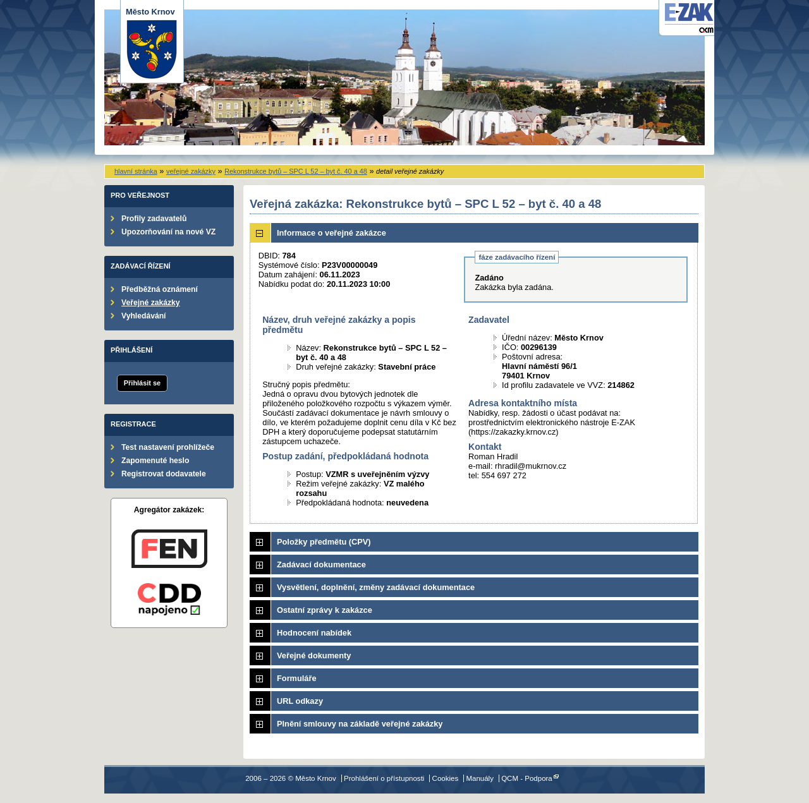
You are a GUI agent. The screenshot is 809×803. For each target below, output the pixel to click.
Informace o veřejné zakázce (331, 233)
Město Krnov (152, 43)
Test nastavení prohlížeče (167, 447)
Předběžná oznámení (159, 289)
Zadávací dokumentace (321, 564)
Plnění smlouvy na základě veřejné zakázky (359, 723)
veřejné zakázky (191, 171)
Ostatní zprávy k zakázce (324, 610)
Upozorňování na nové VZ (168, 231)
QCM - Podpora (526, 778)
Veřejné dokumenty (314, 655)
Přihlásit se (142, 383)
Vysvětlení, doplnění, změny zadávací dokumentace (376, 587)
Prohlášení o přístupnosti (384, 778)
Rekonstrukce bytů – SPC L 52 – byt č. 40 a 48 (295, 171)
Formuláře (297, 678)
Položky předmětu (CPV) (324, 541)
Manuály (480, 778)
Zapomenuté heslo (155, 460)
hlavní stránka (135, 171)
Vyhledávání (143, 315)
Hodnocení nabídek (314, 632)
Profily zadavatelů (153, 218)
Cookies (445, 778)
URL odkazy (300, 701)
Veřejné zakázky (150, 302)
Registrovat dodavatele (163, 473)
